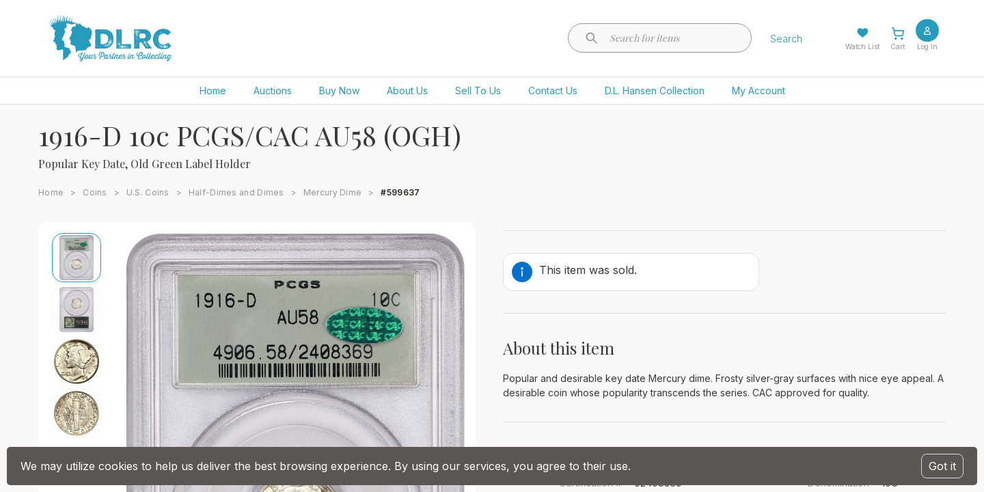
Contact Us (552, 90)
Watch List (862, 46)
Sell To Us (478, 90)
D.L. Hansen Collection (655, 90)
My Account (758, 90)
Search (786, 38)
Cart (897, 46)
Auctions (273, 90)
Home (213, 90)
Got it (942, 466)
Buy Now (339, 90)
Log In (927, 46)
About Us (407, 90)
